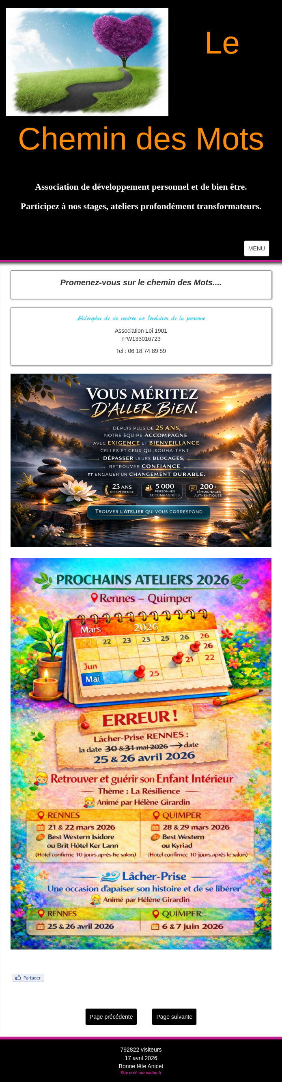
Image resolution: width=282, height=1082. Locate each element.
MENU (258, 250)
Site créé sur (141, 1073)
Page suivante (174, 1017)
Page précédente (111, 1017)
